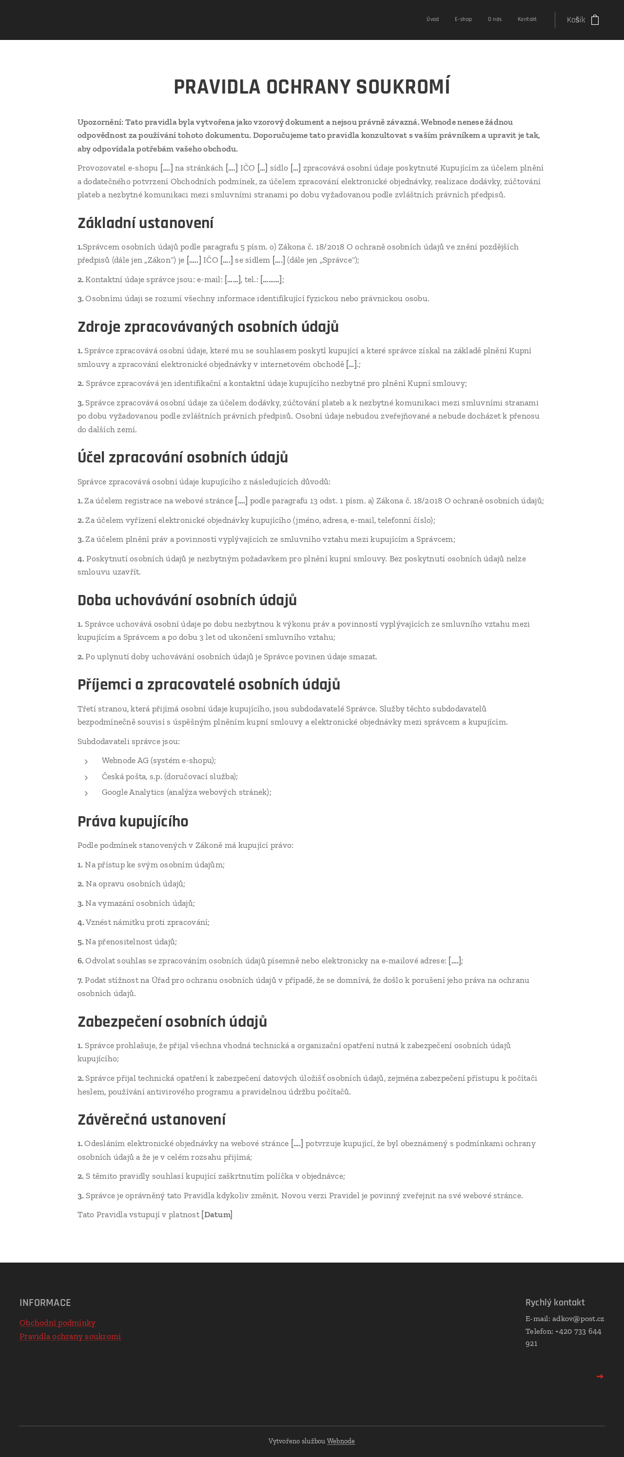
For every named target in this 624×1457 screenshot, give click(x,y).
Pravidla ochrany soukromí (70, 1336)
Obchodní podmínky (58, 1322)
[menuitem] (490, 20)
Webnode (341, 1441)
